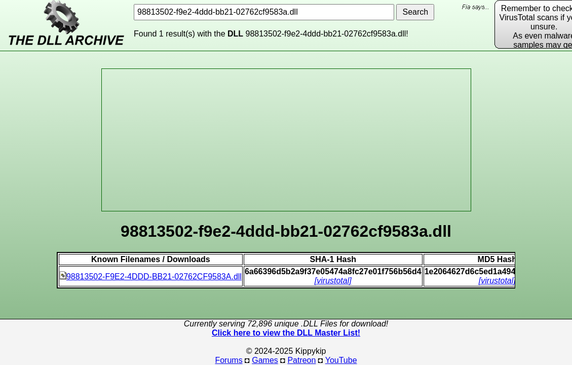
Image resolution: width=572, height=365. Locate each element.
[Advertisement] (286, 140)
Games (265, 360)
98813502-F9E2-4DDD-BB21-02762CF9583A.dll (151, 276)
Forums (228, 360)
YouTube (341, 360)
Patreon (301, 360)
